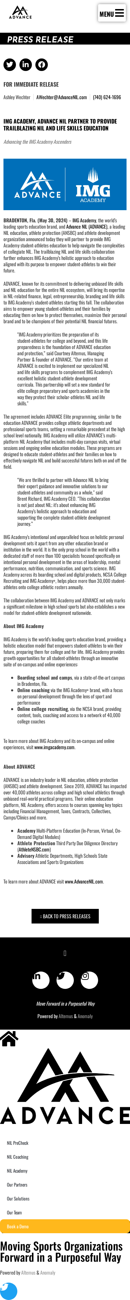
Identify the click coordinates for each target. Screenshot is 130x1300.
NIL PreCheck (17, 1142)
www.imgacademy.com (54, 747)
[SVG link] (20, 12)
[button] (9, 64)
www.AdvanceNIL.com (84, 881)
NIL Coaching (17, 1156)
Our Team (14, 1212)
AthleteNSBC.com (34, 849)
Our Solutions (18, 1198)
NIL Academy (17, 1170)
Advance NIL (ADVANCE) (86, 226)
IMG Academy (84, 220)
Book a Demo (18, 1226)
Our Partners (17, 1184)
